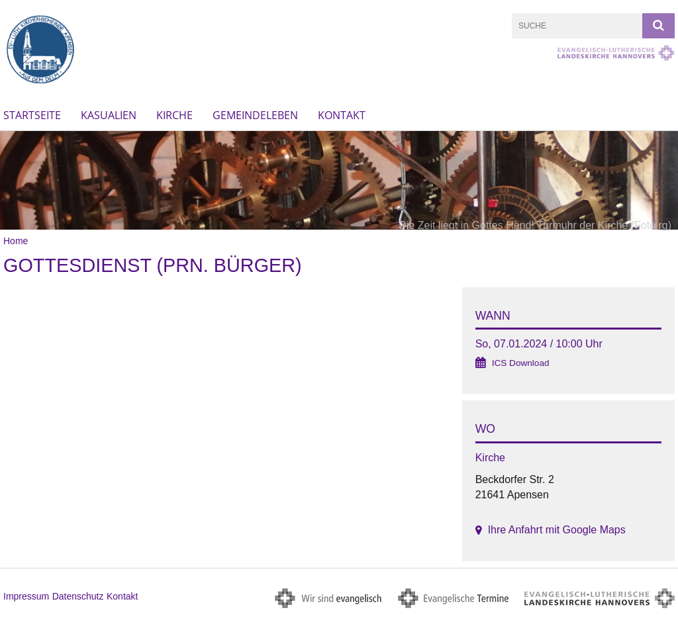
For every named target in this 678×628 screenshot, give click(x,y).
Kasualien (108, 115)
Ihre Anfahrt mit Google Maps (557, 529)
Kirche (174, 115)
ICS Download (521, 363)
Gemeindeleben (255, 115)
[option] (339, 180)
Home (15, 241)
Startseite (32, 115)
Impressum (26, 596)
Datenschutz (78, 596)
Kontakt (341, 115)
